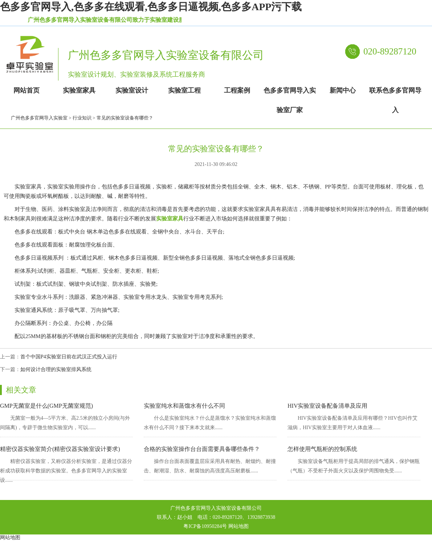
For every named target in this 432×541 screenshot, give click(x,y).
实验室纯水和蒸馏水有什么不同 (184, 406)
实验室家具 (169, 218)
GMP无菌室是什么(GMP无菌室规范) (46, 406)
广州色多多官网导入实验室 (39, 118)
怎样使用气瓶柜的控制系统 (322, 449)
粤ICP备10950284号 (205, 526)
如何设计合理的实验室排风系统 (55, 369)
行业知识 (82, 118)
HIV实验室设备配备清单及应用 (327, 406)
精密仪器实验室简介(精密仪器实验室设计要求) (60, 449)
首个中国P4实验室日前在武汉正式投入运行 (68, 356)
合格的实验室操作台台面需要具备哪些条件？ (202, 449)
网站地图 (238, 526)
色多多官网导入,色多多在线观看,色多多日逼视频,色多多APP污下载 (151, 6)
